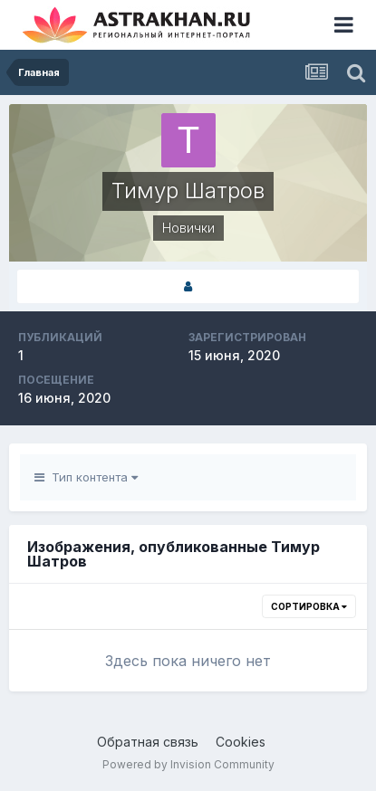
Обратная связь (147, 741)
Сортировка (309, 606)
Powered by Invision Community (188, 764)
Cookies (240, 741)
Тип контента (86, 477)
